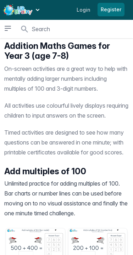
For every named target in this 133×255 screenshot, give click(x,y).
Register (111, 9)
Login (83, 10)
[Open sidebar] (8, 28)
